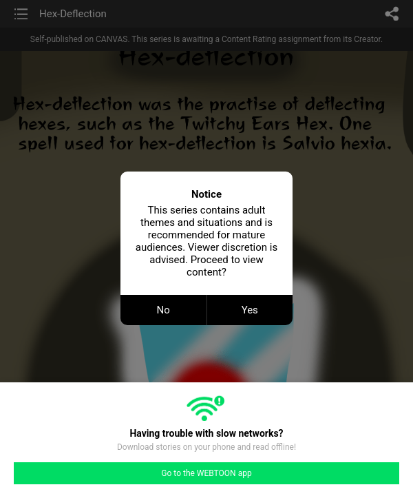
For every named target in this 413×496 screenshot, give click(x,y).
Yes (250, 310)
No (163, 310)
